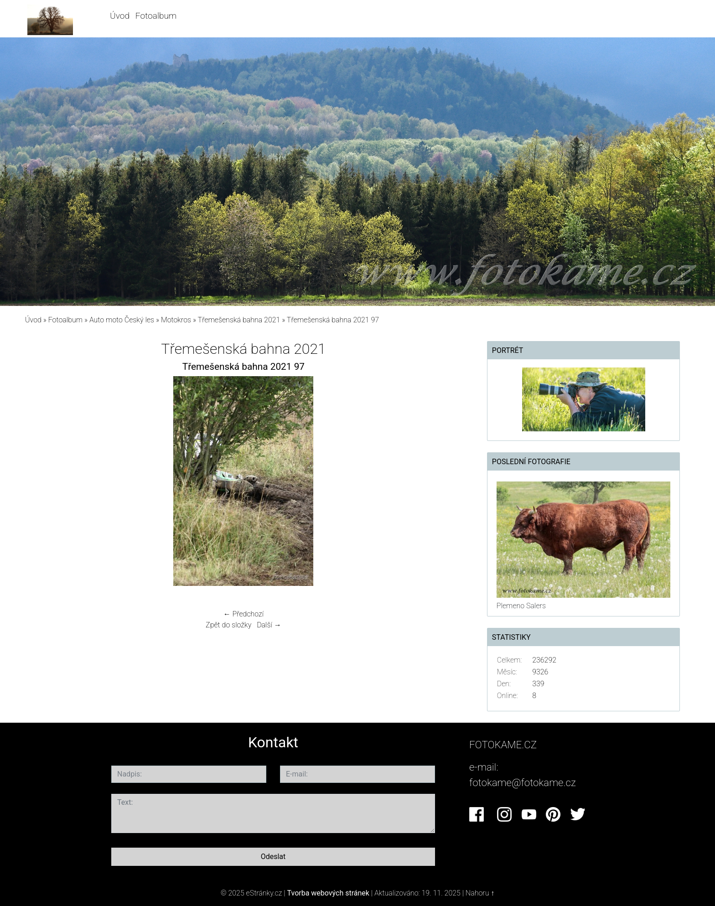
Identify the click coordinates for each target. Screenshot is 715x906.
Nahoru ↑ (480, 893)
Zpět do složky (228, 625)
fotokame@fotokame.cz (522, 782)
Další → (269, 625)
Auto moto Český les (121, 320)
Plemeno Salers (521, 605)
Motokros (176, 320)
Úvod (120, 15)
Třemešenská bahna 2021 (239, 320)
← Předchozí (243, 614)
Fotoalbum (155, 15)
